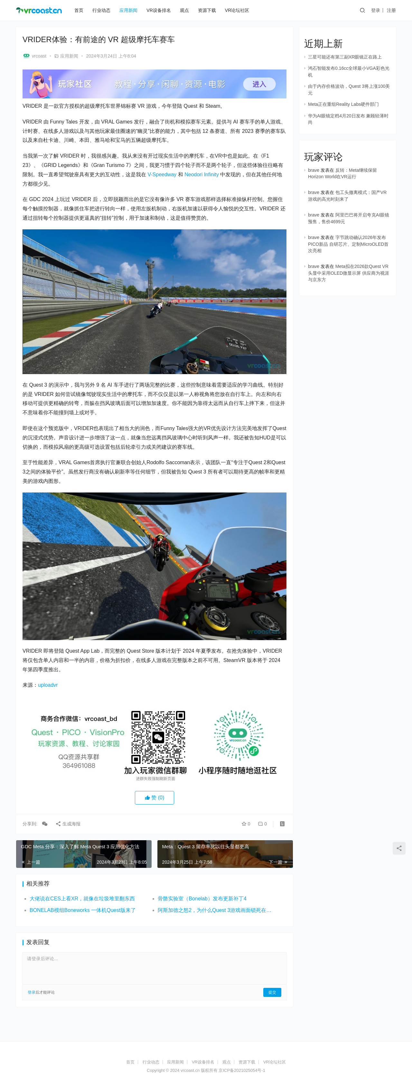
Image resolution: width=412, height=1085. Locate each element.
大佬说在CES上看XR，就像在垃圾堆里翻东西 (82, 898)
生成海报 (67, 824)
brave (313, 170)
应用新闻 (128, 10)
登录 (375, 10)
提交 (272, 992)
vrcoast (34, 56)
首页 (78, 10)
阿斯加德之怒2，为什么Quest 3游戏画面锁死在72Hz (215, 910)
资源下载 (207, 10)
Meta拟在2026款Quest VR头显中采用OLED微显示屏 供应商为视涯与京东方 (348, 273)
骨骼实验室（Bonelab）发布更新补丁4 (202, 898)
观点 (184, 10)
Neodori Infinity (201, 174)
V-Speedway (161, 174)
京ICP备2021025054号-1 (242, 1070)
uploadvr (48, 685)
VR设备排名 (158, 10)
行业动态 (101, 10)
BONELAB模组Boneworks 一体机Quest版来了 (83, 910)
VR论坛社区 (237, 10)
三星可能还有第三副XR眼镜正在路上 (345, 57)
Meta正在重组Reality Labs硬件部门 (343, 104)
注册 (391, 10)
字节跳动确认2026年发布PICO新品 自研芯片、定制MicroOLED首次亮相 (348, 244)
